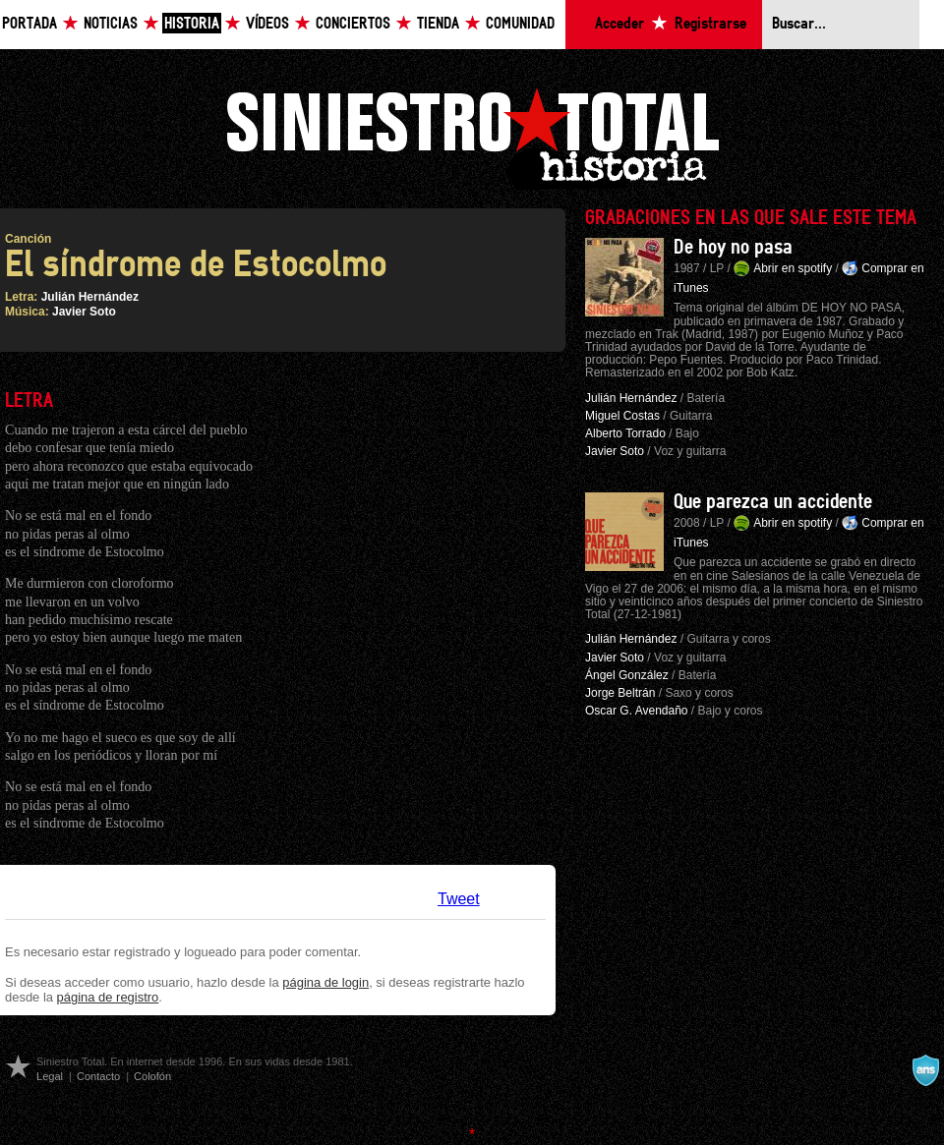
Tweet (459, 898)
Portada (29, 24)
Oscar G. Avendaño (636, 710)
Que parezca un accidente (773, 502)
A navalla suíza (925, 1070)
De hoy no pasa (733, 248)
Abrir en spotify (792, 268)
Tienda (438, 24)
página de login (325, 982)
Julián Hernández (90, 297)
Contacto (98, 1076)
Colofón (152, 1076)
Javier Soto (84, 311)
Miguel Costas (622, 416)
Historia (191, 24)
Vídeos (267, 24)
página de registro (108, 997)
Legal (49, 1076)
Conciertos (353, 24)
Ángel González (627, 675)
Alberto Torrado (625, 433)
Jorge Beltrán (620, 693)
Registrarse (710, 24)
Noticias (111, 24)
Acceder (619, 24)
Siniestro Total (472, 136)
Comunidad (520, 24)
